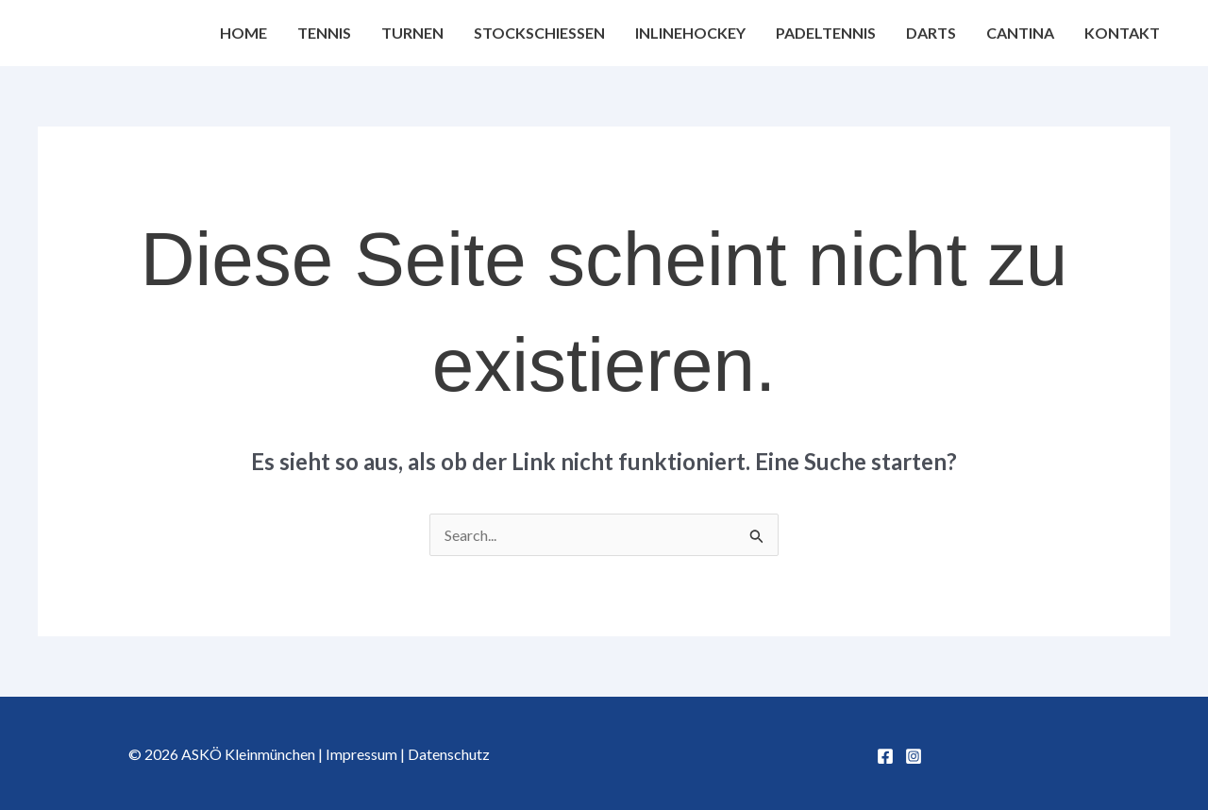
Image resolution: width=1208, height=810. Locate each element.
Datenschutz (449, 754)
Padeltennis (826, 33)
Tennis (324, 33)
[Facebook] (885, 756)
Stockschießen (539, 33)
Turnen (412, 33)
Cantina (1020, 33)
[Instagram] (913, 756)
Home (243, 33)
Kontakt (1122, 33)
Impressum (361, 754)
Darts (931, 33)
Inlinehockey (690, 33)
